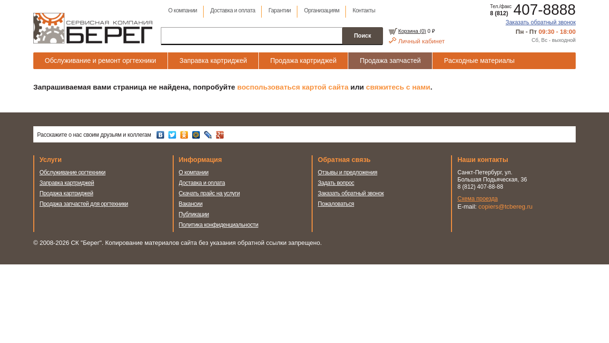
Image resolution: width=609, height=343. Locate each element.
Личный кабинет (421, 41)
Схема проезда (478, 198)
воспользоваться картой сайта (293, 87)
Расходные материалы (479, 60)
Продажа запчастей (390, 60)
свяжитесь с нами (398, 87)
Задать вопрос (336, 183)
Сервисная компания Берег (92, 28)
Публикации (194, 214)
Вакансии (191, 204)
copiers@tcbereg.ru (506, 206)
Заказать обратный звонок (541, 22)
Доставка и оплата (232, 10)
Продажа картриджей (303, 60)
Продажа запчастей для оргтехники (83, 204)
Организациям (321, 10)
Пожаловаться (336, 204)
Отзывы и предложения (347, 172)
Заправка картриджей (213, 60)
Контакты (364, 10)
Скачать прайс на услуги (209, 193)
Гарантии (279, 10)
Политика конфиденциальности (218, 225)
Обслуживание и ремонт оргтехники (100, 60)
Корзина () (412, 31)
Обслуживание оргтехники (72, 172)
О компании (182, 10)
